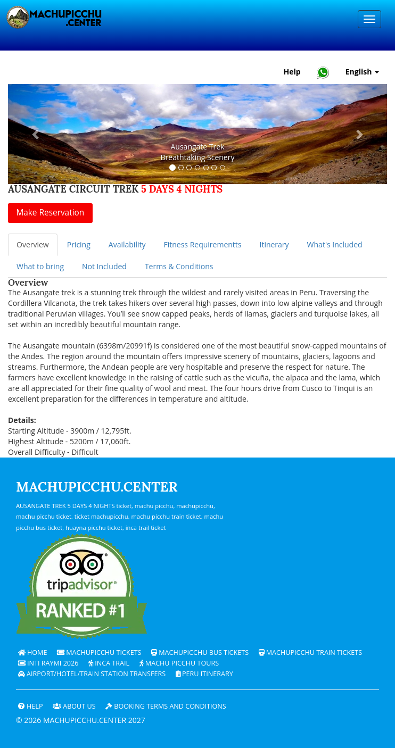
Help (30, 706)
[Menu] (369, 19)
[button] (36, 134)
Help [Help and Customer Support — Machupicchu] (292, 72)
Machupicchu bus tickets (200, 652)
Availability (127, 244)
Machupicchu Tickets (99, 652)
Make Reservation (50, 212)
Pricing (78, 244)
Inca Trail (108, 663)
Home (32, 652)
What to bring (40, 266)
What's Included (335, 244)
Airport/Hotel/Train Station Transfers (92, 673)
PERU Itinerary (204, 673)
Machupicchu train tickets (311, 652)
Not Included (104, 266)
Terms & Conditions (179, 266)
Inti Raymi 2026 (48, 663)
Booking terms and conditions (165, 706)
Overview (33, 244)
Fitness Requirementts (202, 244)
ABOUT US (74, 706)
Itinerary (274, 244)
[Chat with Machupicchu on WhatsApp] (323, 72)
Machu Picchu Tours (179, 663)
